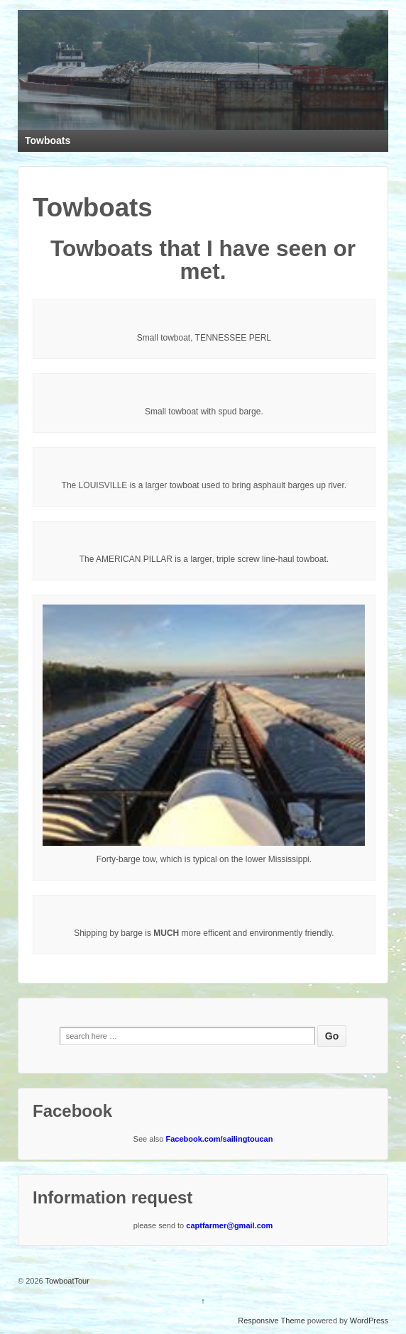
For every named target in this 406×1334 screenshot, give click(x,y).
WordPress (369, 1320)
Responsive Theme (271, 1320)
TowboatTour (66, 1281)
